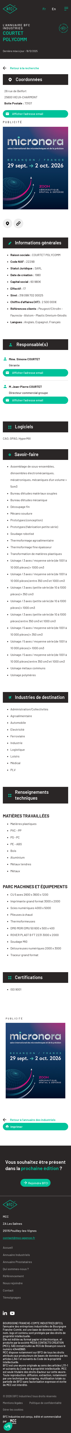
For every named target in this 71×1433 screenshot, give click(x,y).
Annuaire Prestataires (17, 1262)
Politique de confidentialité (45, 1403)
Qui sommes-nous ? (16, 1269)
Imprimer (14, 1126)
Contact (8, 1290)
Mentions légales (13, 1403)
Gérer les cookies (13, 1409)
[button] (7, 1426)
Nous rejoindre (13, 1283)
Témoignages (12, 1297)
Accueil (8, 1247)
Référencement (13, 1276)
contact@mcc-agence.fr (19, 1237)
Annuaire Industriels (16, 1255)
